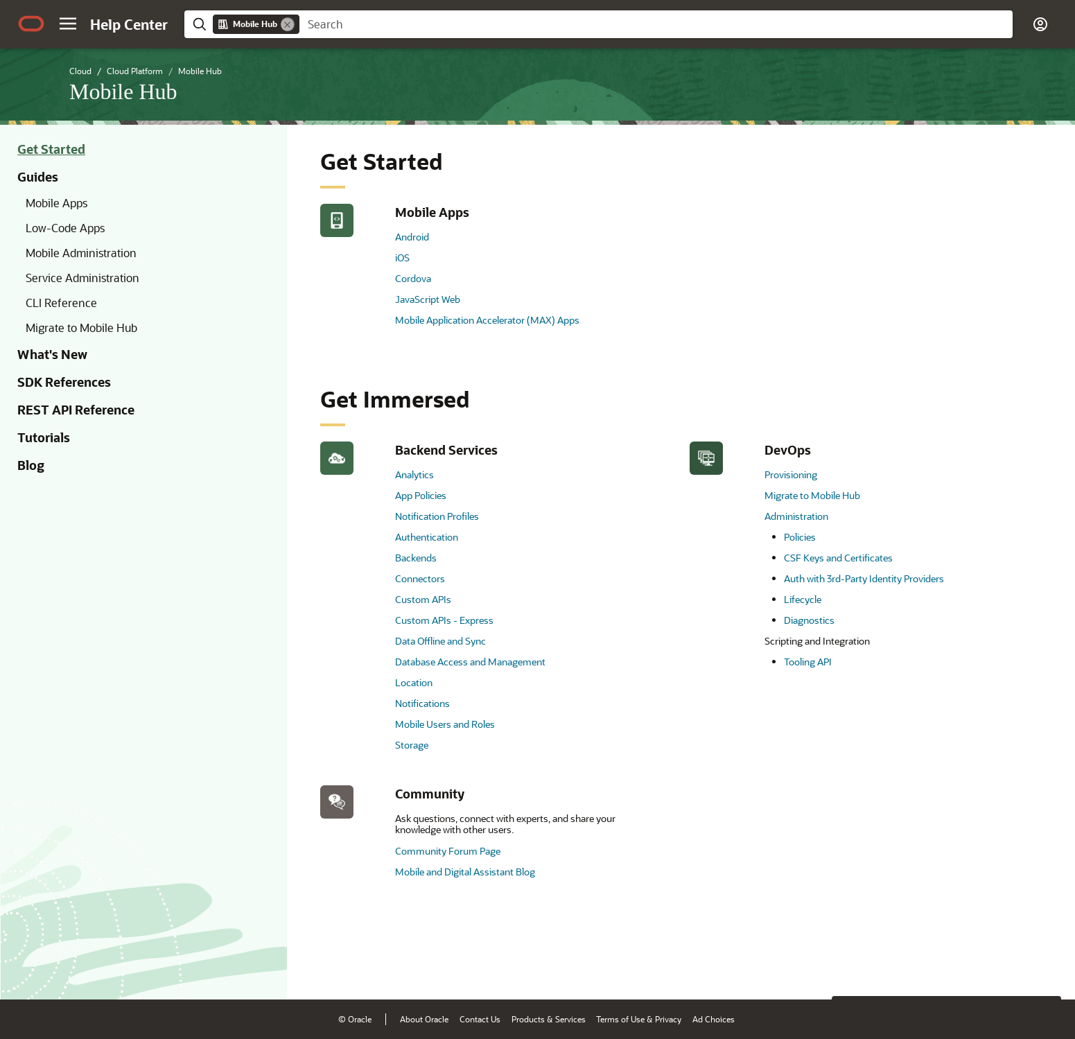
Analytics (414, 474)
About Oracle (424, 1018)
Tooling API (808, 661)
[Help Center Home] (129, 24)
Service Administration (82, 277)
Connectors (420, 578)
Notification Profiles (437, 516)
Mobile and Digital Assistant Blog (465, 871)
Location (413, 682)
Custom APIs (423, 599)
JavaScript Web (427, 299)
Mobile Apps (56, 202)
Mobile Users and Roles (445, 724)
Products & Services (549, 1018)
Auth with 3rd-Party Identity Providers (864, 578)
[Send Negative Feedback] (1007, 967)
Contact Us (480, 1018)
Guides (37, 176)
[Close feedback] (849, 967)
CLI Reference (61, 302)
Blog (30, 465)
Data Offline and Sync (440, 640)
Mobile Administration (81, 252)
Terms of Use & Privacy (638, 1018)
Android (412, 236)
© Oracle (355, 1018)
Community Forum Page (447, 850)
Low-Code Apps (65, 227)
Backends (416, 557)
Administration (796, 516)
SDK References (64, 382)
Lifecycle (802, 599)
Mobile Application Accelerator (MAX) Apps (487, 319)
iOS (402, 257)
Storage (411, 744)
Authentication (426, 536)
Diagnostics (809, 620)
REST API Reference (75, 409)
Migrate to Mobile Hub (81, 327)
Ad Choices (713, 1018)
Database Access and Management (470, 661)
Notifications (422, 703)
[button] (68, 23)
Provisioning (790, 474)
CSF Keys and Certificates (838, 557)
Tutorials (43, 437)
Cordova (413, 278)
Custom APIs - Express (444, 620)
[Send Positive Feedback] (1043, 967)
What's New (52, 354)
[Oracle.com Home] (31, 23)
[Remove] (287, 24)
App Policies (420, 495)
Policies (800, 536)
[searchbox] (656, 24)
